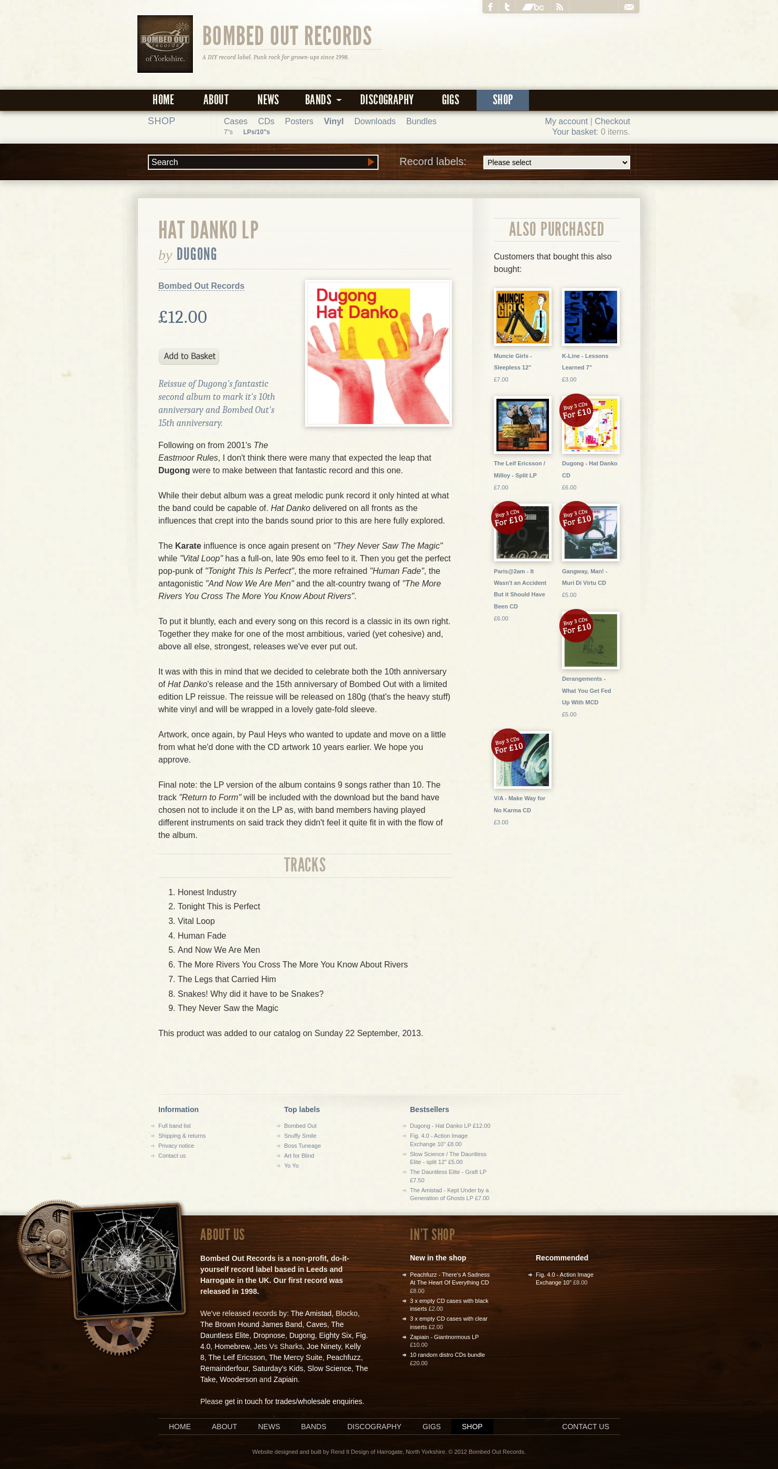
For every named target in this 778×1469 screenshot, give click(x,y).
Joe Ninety (324, 1346)
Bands (313, 1426)
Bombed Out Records (287, 35)
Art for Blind (299, 1155)
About (216, 100)
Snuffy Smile (300, 1136)
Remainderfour (224, 1368)
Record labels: (514, 162)
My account (566, 121)
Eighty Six (335, 1335)
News (268, 100)
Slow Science (329, 1368)
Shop (503, 100)
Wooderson (238, 1379)
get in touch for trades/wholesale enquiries (293, 1401)
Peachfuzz (344, 1357)
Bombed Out (300, 1126)
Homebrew (232, 1346)
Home (164, 100)
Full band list (174, 1126)
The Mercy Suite (295, 1357)
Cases (235, 121)
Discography (387, 100)
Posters (299, 121)
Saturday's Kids (278, 1368)
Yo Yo (291, 1165)
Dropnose (269, 1335)
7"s (228, 132)
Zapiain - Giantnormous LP (444, 1337)
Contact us (172, 1155)
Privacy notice (176, 1145)
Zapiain (286, 1379)
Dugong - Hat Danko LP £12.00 (450, 1126)
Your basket (574, 131)
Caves (316, 1324)
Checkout (612, 121)
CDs (266, 121)
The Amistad (311, 1313)
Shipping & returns (182, 1136)
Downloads (375, 121)
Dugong (197, 254)
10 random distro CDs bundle (447, 1355)
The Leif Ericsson (236, 1357)
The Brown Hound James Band (251, 1324)
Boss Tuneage (302, 1145)
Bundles (421, 121)
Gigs (451, 100)
